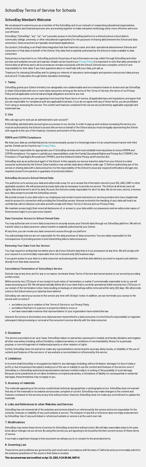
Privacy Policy (86, 61)
